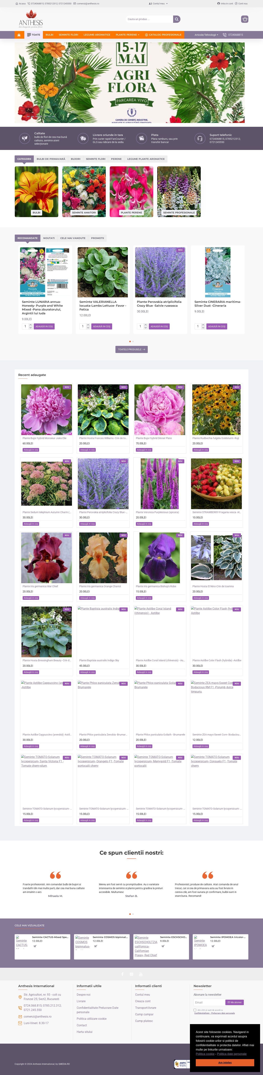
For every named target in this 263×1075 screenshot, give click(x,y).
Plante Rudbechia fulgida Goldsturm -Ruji (216, 438)
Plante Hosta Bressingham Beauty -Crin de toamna (47, 660)
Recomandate (28, 238)
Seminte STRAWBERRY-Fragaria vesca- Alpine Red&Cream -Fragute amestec (217, 512)
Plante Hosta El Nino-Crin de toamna (213, 586)
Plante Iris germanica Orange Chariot (100, 586)
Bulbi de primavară (51, 158)
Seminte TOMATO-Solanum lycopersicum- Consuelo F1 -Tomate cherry (217, 808)
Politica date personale (232, 1053)
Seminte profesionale (179, 212)
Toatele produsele (129, 349)
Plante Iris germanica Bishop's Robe (156, 586)
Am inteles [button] (225, 1062)
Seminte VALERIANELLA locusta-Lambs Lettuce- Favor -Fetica (102, 305)
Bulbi (36, 212)
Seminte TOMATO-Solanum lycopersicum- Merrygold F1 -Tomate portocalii (160, 808)
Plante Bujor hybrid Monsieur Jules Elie (44, 438)
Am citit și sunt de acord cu (215, 1012)
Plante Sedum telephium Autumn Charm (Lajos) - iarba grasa (47, 512)
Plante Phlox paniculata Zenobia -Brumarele (104, 734)
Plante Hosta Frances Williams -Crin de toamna (104, 438)
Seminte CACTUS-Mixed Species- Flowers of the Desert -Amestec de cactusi (50, 937)
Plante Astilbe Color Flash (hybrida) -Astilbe (217, 660)
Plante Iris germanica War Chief (40, 586)
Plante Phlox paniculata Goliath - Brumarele (160, 734)
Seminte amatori (84, 212)
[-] (30, 327)
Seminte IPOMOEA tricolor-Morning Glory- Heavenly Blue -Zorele (228, 937)
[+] (30, 325)
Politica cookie (205, 1053)
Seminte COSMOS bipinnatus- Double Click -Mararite (110, 937)
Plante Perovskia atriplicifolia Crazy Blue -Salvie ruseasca (159, 303)
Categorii (24, 158)
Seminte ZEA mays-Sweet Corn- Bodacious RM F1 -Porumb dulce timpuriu (217, 734)
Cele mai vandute (72, 238)
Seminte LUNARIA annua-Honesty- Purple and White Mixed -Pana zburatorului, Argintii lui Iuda (42, 307)
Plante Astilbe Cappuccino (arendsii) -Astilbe (47, 734)
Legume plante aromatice (146, 158)
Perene (116, 158)
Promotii (97, 238)
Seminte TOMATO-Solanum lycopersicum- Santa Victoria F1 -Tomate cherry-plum (47, 808)
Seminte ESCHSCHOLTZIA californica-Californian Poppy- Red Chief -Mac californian (174, 937)
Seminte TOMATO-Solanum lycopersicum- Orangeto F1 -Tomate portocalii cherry (104, 808)
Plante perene (131, 212)
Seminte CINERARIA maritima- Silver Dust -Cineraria (218, 303)
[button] (248, 1054)
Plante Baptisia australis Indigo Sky (99, 660)
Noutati (49, 238)
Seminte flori (95, 158)
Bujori (75, 158)
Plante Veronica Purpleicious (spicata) (157, 512)
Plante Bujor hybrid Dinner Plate (154, 438)
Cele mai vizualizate (29, 925)
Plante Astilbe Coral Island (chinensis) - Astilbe (160, 660)
